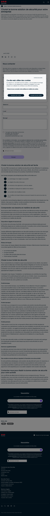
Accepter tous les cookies (36, 95)
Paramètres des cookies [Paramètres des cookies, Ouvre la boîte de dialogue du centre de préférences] (16, 95)
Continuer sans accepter (38, 77)
